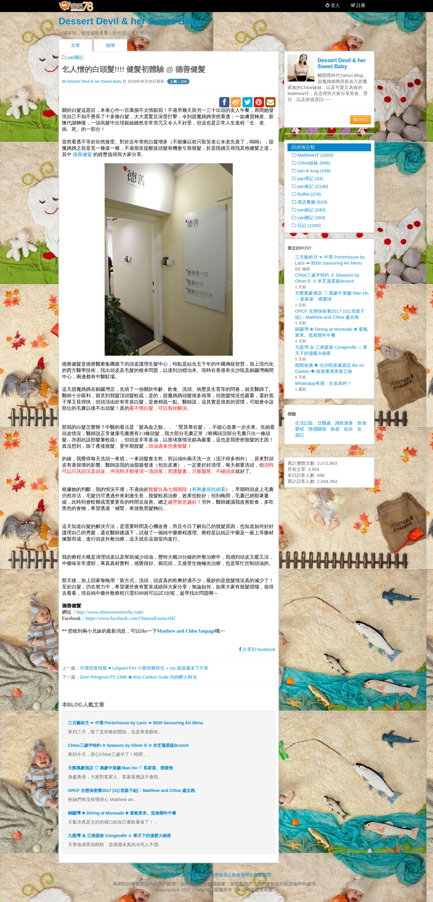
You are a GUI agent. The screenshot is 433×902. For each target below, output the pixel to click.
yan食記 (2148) (310, 186)
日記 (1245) (306, 225)
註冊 (360, 5)
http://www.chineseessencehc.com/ (110, 612)
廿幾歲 (324, 422)
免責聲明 (241, 874)
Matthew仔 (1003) (312, 155)
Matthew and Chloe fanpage (186, 631)
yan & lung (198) (311, 170)
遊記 (299, 434)
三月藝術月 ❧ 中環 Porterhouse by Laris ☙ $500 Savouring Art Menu (135, 722)
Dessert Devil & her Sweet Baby (130, 21)
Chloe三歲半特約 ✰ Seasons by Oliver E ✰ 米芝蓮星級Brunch (128, 745)
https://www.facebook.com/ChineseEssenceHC (130, 618)
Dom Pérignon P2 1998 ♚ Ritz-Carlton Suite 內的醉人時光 (138, 677)
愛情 (299, 428)
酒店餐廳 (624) (309, 201)
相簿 (110, 45)
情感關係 (317, 428)
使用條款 (219, 874)
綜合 (348, 428)
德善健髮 (82, 154)
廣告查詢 (171, 874)
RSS (360, 119)
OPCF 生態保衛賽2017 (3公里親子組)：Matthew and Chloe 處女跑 (131, 790)
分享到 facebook (257, 649)
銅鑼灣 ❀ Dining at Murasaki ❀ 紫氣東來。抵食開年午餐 (122, 813)
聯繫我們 (262, 874)
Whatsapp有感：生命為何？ (323, 383)
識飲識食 (344, 422)
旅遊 (334, 428)
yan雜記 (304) (309, 217)
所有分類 (303, 147)
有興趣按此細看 (209, 489)
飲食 (362, 422)
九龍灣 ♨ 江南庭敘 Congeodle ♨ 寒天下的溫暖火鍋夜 (119, 835)
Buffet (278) (306, 194)
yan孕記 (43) (307, 178)
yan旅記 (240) (309, 209)
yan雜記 (75, 57)
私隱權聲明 (194, 874)
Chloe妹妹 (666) (311, 162)
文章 (75, 45)
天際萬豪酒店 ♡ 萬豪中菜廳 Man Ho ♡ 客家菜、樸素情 (120, 767)
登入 (333, 5)
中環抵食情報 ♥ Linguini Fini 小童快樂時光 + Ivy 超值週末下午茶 (144, 667)
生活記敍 (304, 422)
